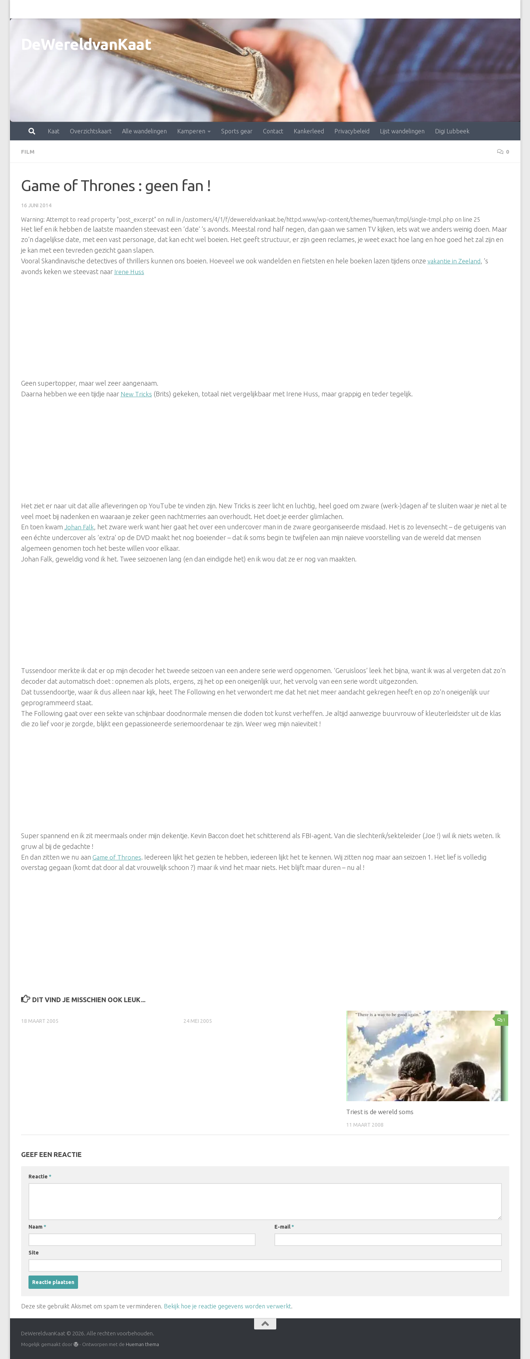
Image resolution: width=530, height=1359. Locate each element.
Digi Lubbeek (419, 9)
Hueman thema (142, 1343)
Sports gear (204, 9)
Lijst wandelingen (369, 9)
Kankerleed (276, 9)
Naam (37, 1226)
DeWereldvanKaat (86, 44)
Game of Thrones (117, 856)
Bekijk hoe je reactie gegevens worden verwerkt (227, 1305)
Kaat (21, 9)
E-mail (284, 1226)
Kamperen (159, 9)
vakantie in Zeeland (456, 260)
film (28, 151)
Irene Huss (130, 271)
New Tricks (136, 393)
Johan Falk (79, 526)
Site (33, 1252)
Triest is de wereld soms (379, 1111)
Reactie (39, 1176)
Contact (240, 9)
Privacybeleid (319, 9)
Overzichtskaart (58, 9)
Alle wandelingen (112, 9)
